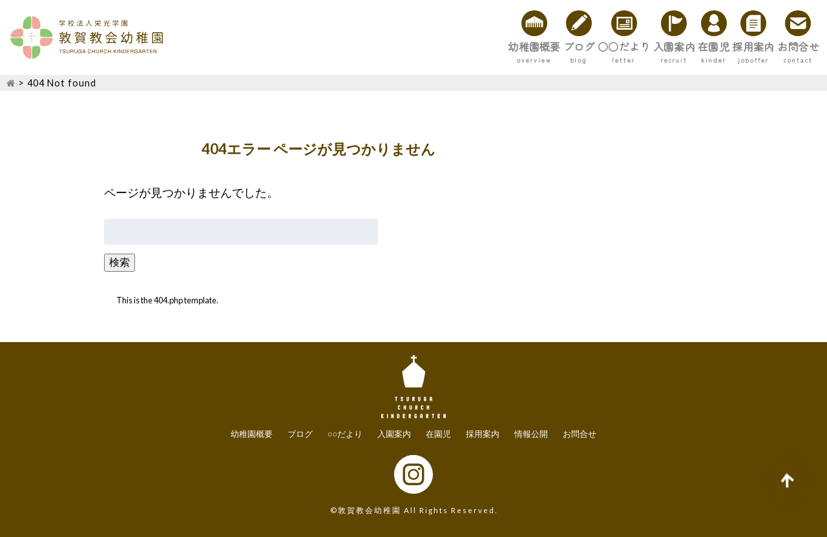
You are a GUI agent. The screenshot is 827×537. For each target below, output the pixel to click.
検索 (119, 262)
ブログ (428, 46)
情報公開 (531, 434)
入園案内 (579, 46)
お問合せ (784, 46)
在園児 (645, 46)
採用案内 (712, 46)
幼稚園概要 (356, 46)
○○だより (501, 46)
